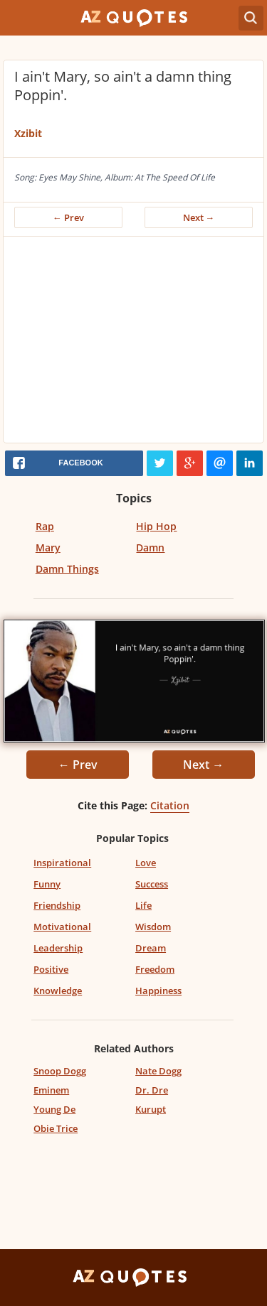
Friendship (56, 905)
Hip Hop (156, 526)
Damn (150, 547)
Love (145, 862)
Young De (54, 1109)
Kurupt (150, 1109)
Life (143, 905)
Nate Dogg (158, 1070)
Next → (199, 217)
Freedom (154, 969)
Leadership (58, 947)
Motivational (62, 926)
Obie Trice (55, 1128)
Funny (47, 884)
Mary (48, 547)
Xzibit (28, 133)
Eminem (51, 1090)
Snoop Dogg (59, 1070)
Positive (50, 969)
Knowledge (57, 990)
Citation (169, 805)
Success (151, 884)
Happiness (158, 990)
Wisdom (153, 926)
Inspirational (62, 862)
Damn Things (67, 569)
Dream (150, 947)
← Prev (68, 217)
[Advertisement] (133, 343)
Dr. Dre (151, 1090)
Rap (45, 526)
